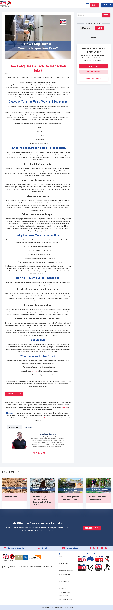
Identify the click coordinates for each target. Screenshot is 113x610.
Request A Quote (93, 71)
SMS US (94, 5)
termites (34, 371)
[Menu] (87, 4)
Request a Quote (14, 394)
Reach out (64, 407)
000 (44, 418)
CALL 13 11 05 (106, 5)
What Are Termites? (12, 497)
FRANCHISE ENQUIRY (93, 79)
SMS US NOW (93, 66)
